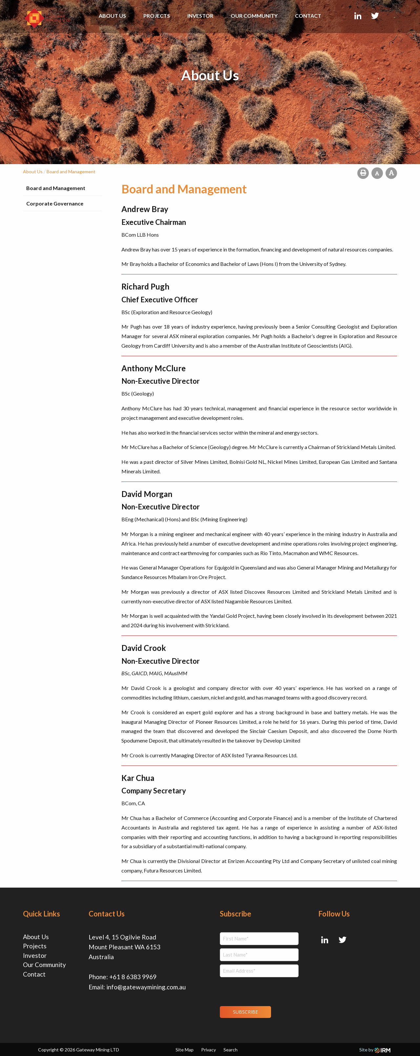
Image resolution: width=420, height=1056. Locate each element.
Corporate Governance (54, 203)
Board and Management (55, 188)
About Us (112, 15)
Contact (308, 15)
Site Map (185, 1049)
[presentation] (260, 991)
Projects (156, 15)
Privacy (208, 1049)
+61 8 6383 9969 (133, 977)
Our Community (254, 15)
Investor (200, 15)
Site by (374, 1049)
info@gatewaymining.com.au (146, 987)
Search (230, 1049)
